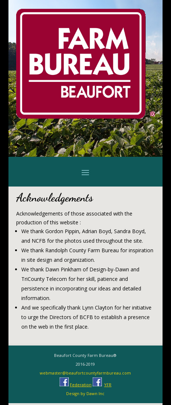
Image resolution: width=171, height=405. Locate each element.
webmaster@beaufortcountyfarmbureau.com (85, 373)
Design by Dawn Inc (85, 393)
